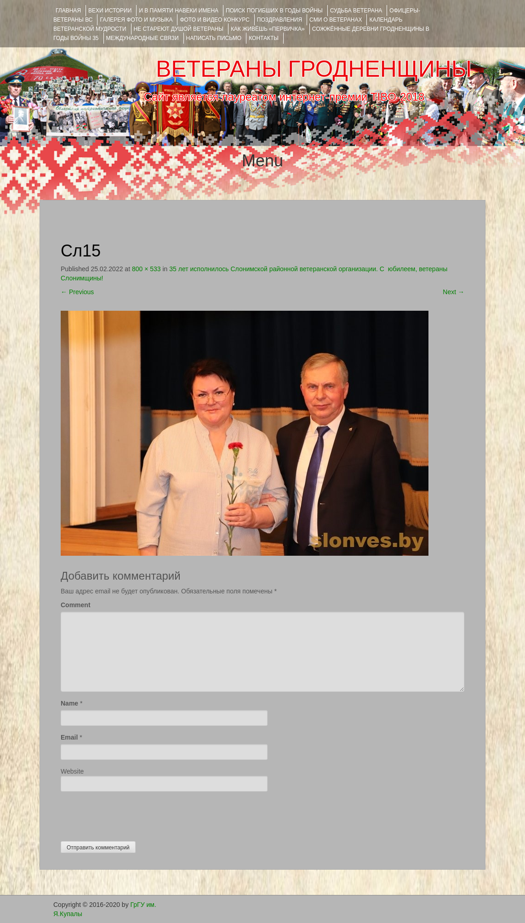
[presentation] (130, 814)
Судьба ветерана (356, 10)
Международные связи (142, 38)
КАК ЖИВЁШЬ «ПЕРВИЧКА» (268, 29)
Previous (77, 292)
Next (453, 292)
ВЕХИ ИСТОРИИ (109, 10)
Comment (76, 605)
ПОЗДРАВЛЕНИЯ (279, 20)
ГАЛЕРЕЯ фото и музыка (136, 20)
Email (69, 737)
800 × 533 (146, 269)
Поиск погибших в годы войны (274, 10)
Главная (68, 10)
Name (69, 703)
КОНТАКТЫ (264, 38)
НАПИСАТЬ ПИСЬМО (214, 38)
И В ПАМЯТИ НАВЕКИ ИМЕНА (178, 10)
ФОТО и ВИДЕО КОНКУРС (214, 20)
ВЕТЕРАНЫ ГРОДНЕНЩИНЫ (314, 69)
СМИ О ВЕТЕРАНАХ (335, 20)
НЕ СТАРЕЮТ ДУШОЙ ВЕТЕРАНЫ (178, 29)
